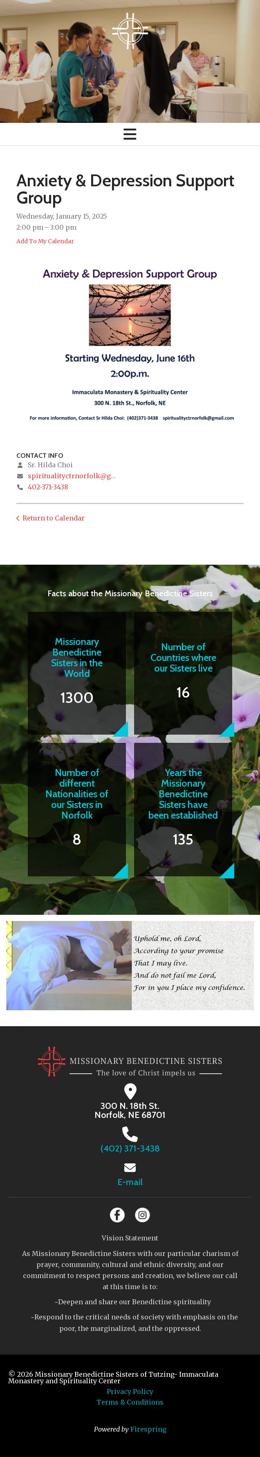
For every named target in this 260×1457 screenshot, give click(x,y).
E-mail (130, 1182)
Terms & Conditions (130, 1402)
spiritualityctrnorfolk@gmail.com (85, 476)
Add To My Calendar (45, 241)
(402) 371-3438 (130, 1148)
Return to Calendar (53, 518)
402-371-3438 (48, 487)
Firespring (148, 1429)
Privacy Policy (130, 1391)
